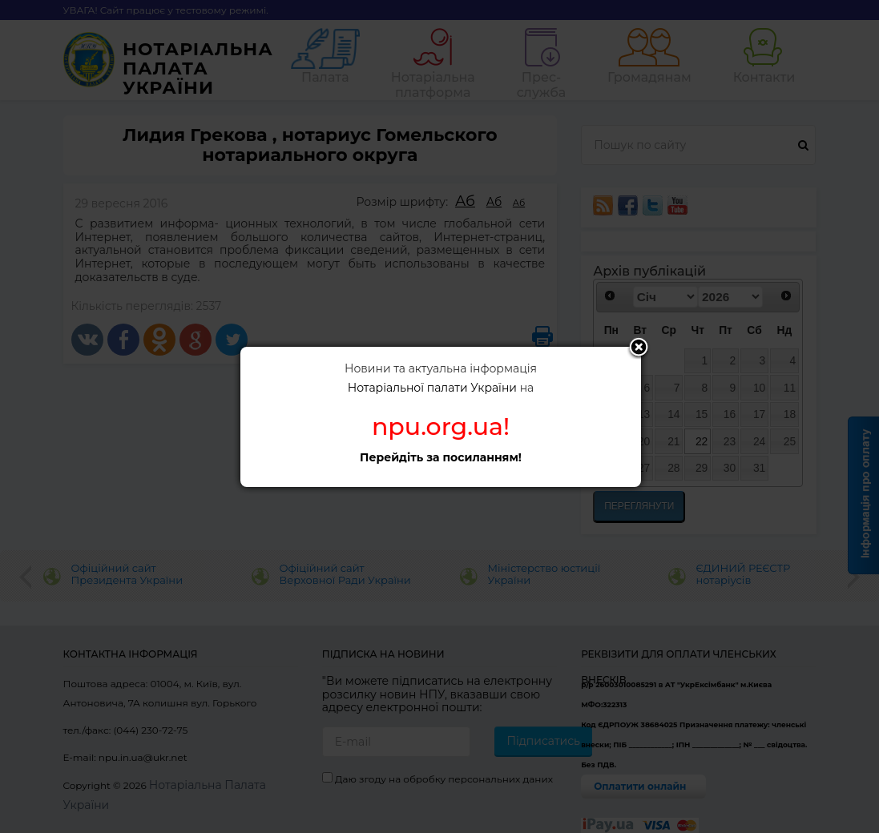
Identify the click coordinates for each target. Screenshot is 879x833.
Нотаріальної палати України (432, 387)
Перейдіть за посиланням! (441, 457)
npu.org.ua (437, 426)
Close (639, 348)
